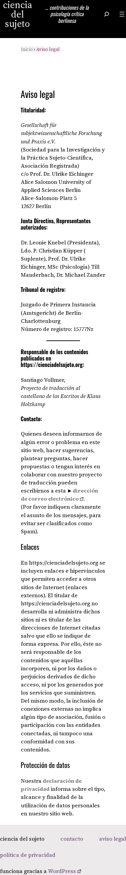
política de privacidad (27, 855)
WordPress (64, 871)
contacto (71, 838)
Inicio (27, 49)
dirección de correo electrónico (59, 494)
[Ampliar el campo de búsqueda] (106, 14)
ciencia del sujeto (22, 838)
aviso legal (112, 838)
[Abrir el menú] (122, 14)
